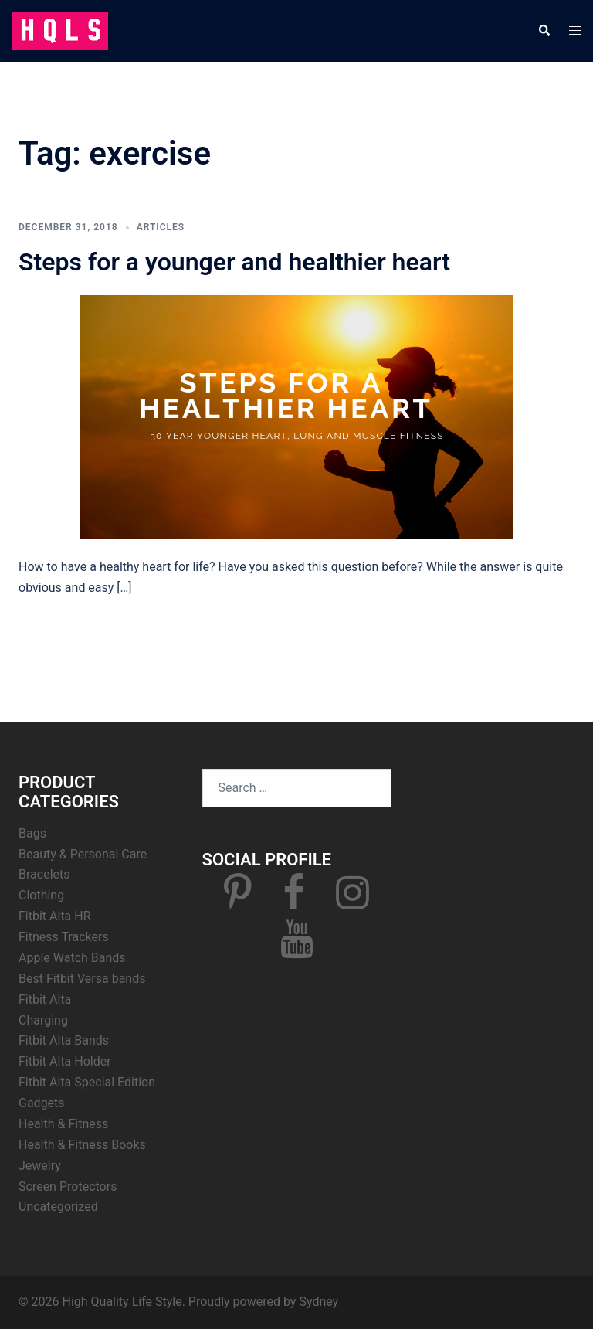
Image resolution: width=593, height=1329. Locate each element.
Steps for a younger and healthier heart (234, 262)
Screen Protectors (68, 1186)
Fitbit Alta (45, 999)
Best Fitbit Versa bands (82, 978)
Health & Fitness (63, 1124)
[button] (543, 31)
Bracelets (44, 874)
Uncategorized (58, 1206)
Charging (43, 1020)
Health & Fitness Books (82, 1144)
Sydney (318, 1301)
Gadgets (42, 1103)
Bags (32, 833)
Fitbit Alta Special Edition (87, 1082)
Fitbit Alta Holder (65, 1061)
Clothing (41, 895)
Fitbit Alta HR (55, 916)
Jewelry (40, 1165)
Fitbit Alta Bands (64, 1040)
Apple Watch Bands (72, 957)
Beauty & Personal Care (83, 854)
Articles (161, 227)
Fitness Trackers (64, 937)
